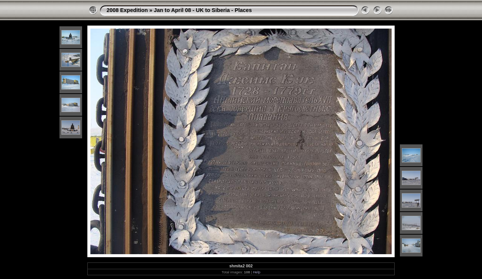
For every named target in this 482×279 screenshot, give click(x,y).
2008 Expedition (127, 10)
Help (257, 272)
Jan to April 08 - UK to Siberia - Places (203, 10)
